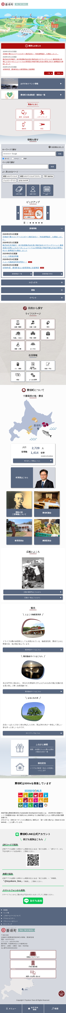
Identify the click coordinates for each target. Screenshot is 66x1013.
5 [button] (39, 223)
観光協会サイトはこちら (33, 691)
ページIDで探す (8, 162)
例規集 (5, 910)
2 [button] (30, 223)
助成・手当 (48, 368)
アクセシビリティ (9, 918)
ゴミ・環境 (18, 368)
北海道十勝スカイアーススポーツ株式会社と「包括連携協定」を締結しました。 (31, 54)
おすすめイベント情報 (29, 84)
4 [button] (36, 223)
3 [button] (33, 223)
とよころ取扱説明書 (10, 256)
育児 (48, 327)
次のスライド (48, 213)
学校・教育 (33, 338)
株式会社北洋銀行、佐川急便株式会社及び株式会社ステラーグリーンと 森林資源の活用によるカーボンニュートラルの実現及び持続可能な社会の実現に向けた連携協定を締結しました (33, 61)
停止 (24, 223)
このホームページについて (12, 915)
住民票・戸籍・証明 (33, 368)
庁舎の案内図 (33, 966)
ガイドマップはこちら (33, 733)
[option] (33, 213)
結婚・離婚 (18, 327)
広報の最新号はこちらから (32, 592)
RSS (58, 73)
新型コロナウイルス (10, 176)
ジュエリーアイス (9, 180)
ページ (16, 158)
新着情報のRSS (47, 274)
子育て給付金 (48, 176)
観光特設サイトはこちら (33, 650)
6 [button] (42, 223)
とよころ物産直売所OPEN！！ (15, 262)
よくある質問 (33, 379)
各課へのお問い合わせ (33, 976)
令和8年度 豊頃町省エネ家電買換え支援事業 (19, 69)
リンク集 (6, 913)
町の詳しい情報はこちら (32, 461)
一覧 (48, 73)
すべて (7, 158)
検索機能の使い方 (57, 147)
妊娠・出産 (33, 327)
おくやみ (33, 349)
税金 (17, 379)
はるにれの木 (23, 180)
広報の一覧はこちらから (32, 597)
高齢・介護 (18, 349)
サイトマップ (7, 924)
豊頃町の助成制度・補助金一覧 (32, 95)
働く (48, 338)
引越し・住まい (17, 338)
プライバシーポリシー (10, 921)
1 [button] (27, 223)
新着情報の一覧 (17, 274)
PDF (25, 158)
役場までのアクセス (33, 957)
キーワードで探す (9, 149)
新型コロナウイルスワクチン (30, 176)
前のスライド (18, 213)
